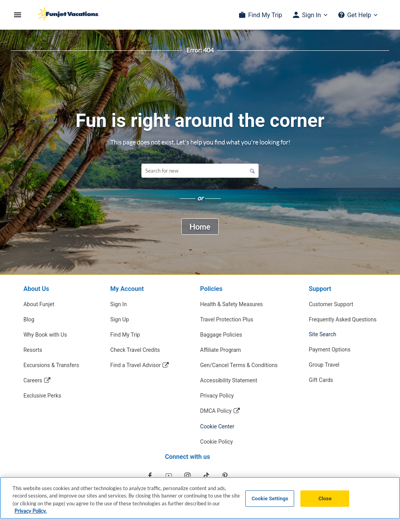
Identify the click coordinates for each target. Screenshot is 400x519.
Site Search (322, 334)
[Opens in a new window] (150, 475)
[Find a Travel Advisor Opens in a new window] (139, 364)
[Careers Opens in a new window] (51, 380)
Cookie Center (217, 426)
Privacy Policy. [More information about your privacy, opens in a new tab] (30, 511)
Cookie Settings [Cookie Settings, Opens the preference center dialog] (270, 499)
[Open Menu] (17, 14)
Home (200, 226)
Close (325, 499)
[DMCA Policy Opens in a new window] (239, 410)
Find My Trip (265, 15)
